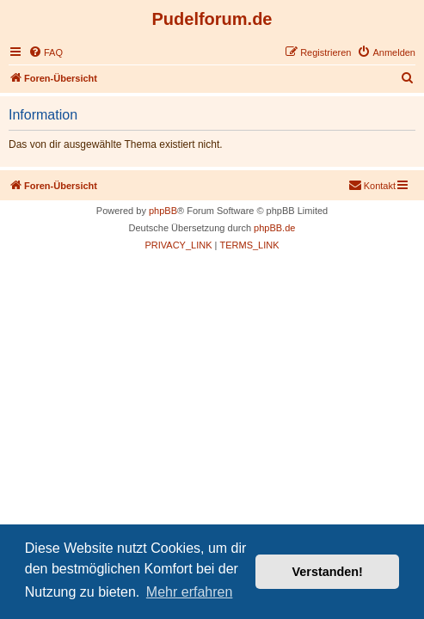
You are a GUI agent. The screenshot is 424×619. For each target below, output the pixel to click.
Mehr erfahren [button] (189, 592)
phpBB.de (274, 228)
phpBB (163, 210)
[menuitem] (45, 52)
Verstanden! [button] (327, 572)
